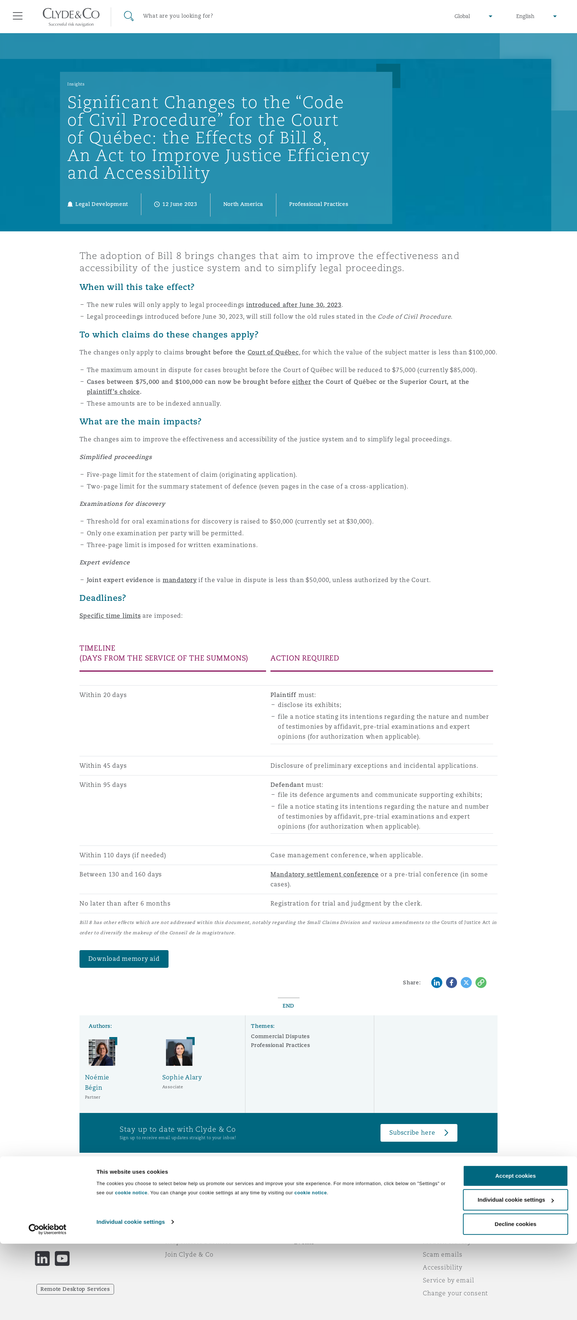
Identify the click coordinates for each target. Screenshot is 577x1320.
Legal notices (443, 1203)
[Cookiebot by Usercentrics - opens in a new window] (47, 1305)
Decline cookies (515, 1300)
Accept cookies (515, 1252)
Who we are (183, 1203)
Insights (76, 84)
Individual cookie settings (130, 1298)
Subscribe (309, 1216)
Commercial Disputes (280, 1036)
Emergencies (323, 1203)
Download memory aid (124, 959)
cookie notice (131, 1269)
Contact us (310, 1229)
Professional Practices (280, 1045)
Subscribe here (412, 1133)
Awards (177, 1215)
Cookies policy (445, 1228)
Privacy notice (445, 1215)
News (173, 1228)
